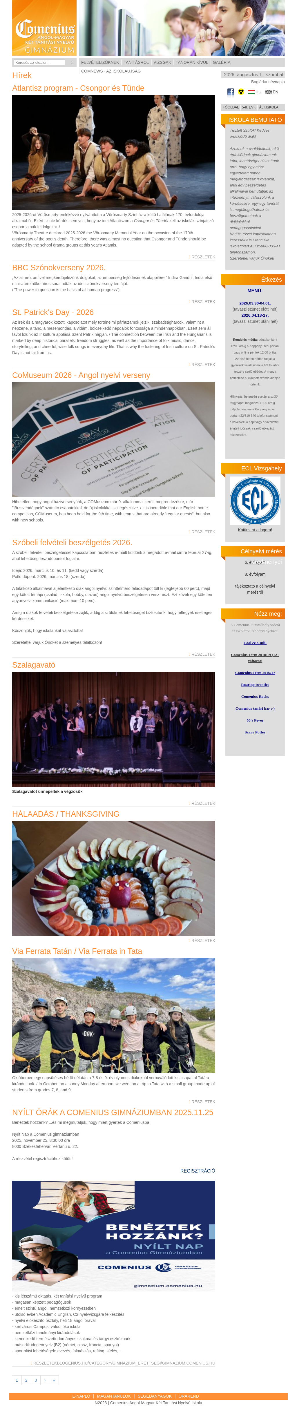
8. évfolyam (255, 574)
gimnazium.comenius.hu (188, 1363)
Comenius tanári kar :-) (255, 708)
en (275, 92)
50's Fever (255, 720)
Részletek (202, 257)
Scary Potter (255, 732)
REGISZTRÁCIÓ (197, 1170)
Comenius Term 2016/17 (255, 673)
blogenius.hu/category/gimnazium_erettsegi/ (109, 1363)
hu (258, 92)
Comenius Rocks (255, 696)
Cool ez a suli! (255, 643)
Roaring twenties (255, 684)
